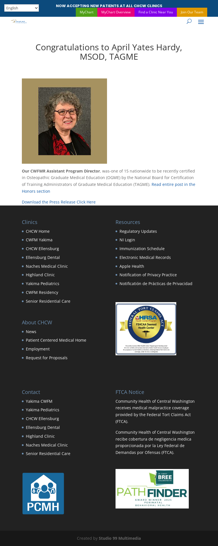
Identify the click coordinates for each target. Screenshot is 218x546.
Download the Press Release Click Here (59, 202)
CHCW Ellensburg (42, 248)
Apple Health (132, 266)
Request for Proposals (47, 357)
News (31, 331)
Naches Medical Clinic (47, 266)
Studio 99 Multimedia (120, 538)
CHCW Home (38, 231)
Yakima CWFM (39, 401)
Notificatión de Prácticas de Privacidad (156, 283)
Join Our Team (192, 12)
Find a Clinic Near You (156, 12)
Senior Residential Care (48, 301)
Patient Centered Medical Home (56, 340)
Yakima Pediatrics (42, 283)
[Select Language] (21, 8)
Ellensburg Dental (43, 257)
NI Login (127, 239)
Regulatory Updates (138, 231)
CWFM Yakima (39, 239)
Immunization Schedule (142, 248)
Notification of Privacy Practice (148, 274)
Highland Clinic (40, 274)
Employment (38, 349)
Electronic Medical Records (145, 257)
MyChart (86, 12)
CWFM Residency (42, 292)
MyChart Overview (116, 12)
